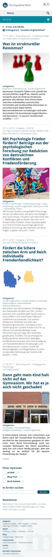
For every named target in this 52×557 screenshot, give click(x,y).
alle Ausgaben (24, 524)
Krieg (44, 204)
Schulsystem (8, 428)
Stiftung (7, 531)
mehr (16, 118)
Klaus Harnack (9, 133)
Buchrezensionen (10, 542)
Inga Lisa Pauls (13, 130)
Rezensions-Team (26, 542)
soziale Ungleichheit (36, 88)
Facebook (22, 531)
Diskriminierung (19, 88)
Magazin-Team (26, 526)
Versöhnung (8, 206)
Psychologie (16, 204)
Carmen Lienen (28, 130)
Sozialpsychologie (40, 35)
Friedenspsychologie (32, 204)
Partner (31, 531)
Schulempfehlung (22, 428)
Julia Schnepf (13, 242)
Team (14, 531)
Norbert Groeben (29, 242)
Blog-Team (20, 537)
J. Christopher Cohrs (28, 133)
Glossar (34, 524)
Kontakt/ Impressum (11, 554)
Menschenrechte (41, 206)
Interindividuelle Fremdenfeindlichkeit (17, 304)
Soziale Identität (28, 301)
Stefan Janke (12, 369)
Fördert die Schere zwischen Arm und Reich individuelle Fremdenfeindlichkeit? (24, 254)
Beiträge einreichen (11, 526)
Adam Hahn (12, 38)
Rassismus (7, 88)
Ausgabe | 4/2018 (25, 128)
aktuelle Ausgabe (10, 524)
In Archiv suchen (13, 487)
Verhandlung (9, 208)
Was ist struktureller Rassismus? (21, 45)
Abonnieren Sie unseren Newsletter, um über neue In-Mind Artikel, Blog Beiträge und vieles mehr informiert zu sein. (24, 507)
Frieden (6, 204)
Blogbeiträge (8, 537)
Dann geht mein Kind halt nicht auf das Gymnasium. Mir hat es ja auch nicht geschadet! (26, 381)
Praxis (19, 208)
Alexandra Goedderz (30, 38)
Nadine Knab (43, 130)
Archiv (6, 548)
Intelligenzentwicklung (12, 430)
